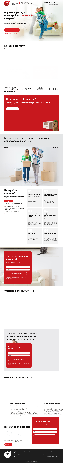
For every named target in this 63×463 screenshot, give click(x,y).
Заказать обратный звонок (53, 4)
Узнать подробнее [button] (12, 29)
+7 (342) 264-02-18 (51, 3)
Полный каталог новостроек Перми (10, 33)
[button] (22, 89)
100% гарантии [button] (8, 201)
